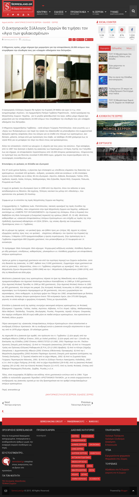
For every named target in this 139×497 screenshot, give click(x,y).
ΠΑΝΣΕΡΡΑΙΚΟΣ (78, 440)
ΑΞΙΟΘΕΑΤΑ (94, 479)
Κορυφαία (104, 48)
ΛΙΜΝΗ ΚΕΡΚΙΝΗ (79, 479)
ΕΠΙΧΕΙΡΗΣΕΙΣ (78, 466)
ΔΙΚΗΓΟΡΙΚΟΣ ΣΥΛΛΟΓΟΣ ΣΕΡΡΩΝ (60, 394)
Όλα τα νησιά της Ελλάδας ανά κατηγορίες (120, 78)
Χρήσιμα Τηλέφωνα (114, 436)
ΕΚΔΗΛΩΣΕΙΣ (87, 436)
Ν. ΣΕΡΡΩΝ (98, 12)
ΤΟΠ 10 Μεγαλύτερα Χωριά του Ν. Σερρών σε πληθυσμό (121, 101)
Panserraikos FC (75, 421)
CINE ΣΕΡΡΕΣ (77, 449)
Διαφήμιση (110, 442)
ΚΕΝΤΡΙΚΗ (42, 12)
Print (80, 39)
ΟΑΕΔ (89, 466)
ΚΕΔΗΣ (75, 474)
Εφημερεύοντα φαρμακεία (117, 456)
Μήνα (128, 48)
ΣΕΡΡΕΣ (89, 394)
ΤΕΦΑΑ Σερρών (9, 483)
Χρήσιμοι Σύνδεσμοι (114, 439)
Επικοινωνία (111, 445)
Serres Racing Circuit (51, 421)
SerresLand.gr (17, 490)
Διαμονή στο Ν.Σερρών (115, 473)
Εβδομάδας (117, 48)
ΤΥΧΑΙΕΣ (117, 12)
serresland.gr (18, 461)
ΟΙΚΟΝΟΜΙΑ (94, 444)
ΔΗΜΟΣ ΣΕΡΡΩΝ (79, 444)
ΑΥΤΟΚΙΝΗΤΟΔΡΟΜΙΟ (81, 457)
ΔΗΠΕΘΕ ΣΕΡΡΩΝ (79, 453)
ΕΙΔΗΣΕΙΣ (58, 12)
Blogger (124, 490)
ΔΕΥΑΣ (84, 474)
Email (89, 39)
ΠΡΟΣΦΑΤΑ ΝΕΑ (78, 12)
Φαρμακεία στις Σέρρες (116, 459)
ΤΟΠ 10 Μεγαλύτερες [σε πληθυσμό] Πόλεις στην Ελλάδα (120, 56)
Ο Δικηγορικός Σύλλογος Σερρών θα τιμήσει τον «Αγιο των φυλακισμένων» (45, 30)
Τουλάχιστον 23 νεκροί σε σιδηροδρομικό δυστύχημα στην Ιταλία (121, 91)
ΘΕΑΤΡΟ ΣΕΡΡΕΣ (79, 470)
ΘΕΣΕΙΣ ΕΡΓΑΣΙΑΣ (79, 462)
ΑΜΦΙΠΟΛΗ (95, 453)
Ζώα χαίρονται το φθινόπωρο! (117, 66)
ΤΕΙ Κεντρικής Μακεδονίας (14, 481)
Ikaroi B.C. (94, 421)
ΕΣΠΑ (91, 470)
